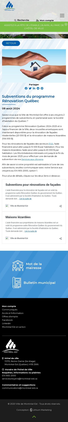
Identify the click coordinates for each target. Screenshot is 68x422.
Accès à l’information (12, 313)
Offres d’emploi (10, 316)
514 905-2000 (9, 375)
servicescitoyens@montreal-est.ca (19, 378)
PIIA (51, 143)
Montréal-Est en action (14, 327)
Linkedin (6, 323)
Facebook (7, 320)
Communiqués (9, 309)
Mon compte (45, 20)
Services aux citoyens (32, 159)
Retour (11, 43)
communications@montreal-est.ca (20, 388)
